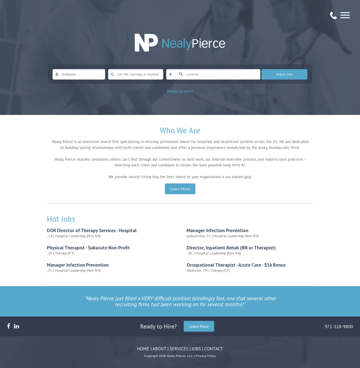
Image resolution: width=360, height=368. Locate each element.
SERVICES (179, 348)
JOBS (196, 348)
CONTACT (213, 348)
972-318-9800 (339, 327)
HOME (143, 348)
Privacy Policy (206, 356)
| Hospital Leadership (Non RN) (112, 232)
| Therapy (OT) (251, 267)
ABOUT (159, 348)
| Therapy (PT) (112, 250)
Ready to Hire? (180, 91)
